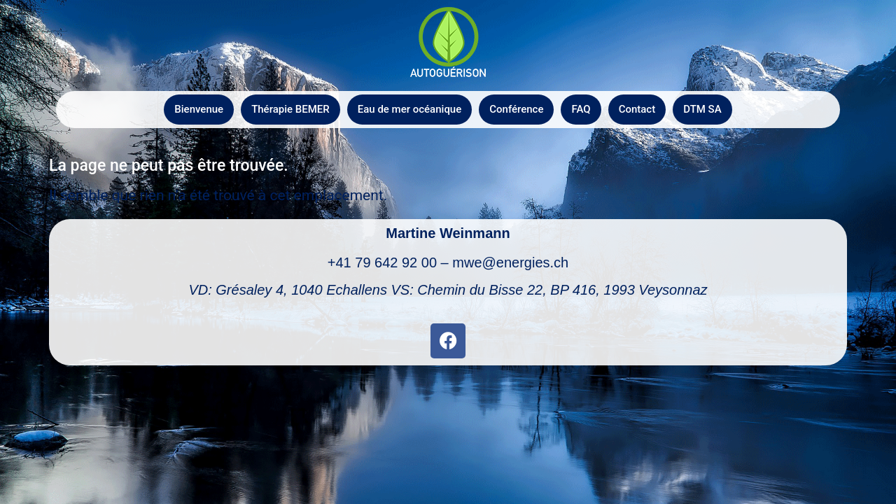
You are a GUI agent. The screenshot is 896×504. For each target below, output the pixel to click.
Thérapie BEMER (290, 109)
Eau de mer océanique (409, 109)
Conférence (516, 109)
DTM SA (702, 109)
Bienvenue (198, 109)
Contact (637, 109)
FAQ (580, 109)
